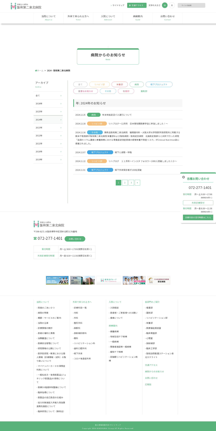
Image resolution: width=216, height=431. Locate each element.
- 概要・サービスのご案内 (49, 317)
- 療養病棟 (114, 331)
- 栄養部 (149, 322)
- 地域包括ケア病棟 (118, 336)
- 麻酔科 (76, 328)
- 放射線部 (150, 343)
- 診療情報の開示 (45, 328)
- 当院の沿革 (42, 322)
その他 (108, 91)
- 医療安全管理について (48, 343)
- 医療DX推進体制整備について (51, 387)
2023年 (39, 127)
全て (80, 84)
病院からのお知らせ (154, 371)
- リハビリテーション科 (84, 343)
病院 (137, 84)
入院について (108, 17)
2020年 (39, 151)
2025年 (39, 111)
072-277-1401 (200, 188)
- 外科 (75, 317)
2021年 (39, 143)
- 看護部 (149, 307)
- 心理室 (149, 338)
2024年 (39, 119)
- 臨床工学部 (151, 348)
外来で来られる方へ (78, 17)
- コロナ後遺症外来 (82, 358)
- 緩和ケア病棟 (116, 351)
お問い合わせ (167, 17)
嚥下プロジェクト (159, 84)
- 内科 (75, 312)
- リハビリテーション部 (156, 317)
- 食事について (116, 317)
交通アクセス (137, 5)
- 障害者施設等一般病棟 (120, 346)
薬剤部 (144, 91)
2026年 (39, 103)
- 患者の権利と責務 (46, 333)
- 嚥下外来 (78, 353)
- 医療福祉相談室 (153, 328)
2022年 (39, 135)
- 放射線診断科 (80, 333)
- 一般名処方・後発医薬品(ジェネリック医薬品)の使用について (51, 378)
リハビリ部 (99, 84)
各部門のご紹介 (152, 301)
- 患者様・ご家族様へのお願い (123, 312)
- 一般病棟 (114, 341)
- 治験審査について (46, 338)
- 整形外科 (78, 322)
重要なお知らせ (85, 91)
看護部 (126, 91)
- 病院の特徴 (42, 312)
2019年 (39, 159)
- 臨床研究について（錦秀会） (51, 411)
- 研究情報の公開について (49, 348)
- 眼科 (75, 338)
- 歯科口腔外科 (80, 348)
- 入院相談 (114, 307)
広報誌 (148, 384)
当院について (48, 17)
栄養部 (120, 84)
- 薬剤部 (149, 312)
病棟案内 (138, 17)
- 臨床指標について (46, 392)
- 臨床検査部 (151, 333)
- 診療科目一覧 (80, 307)
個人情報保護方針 (102, 425)
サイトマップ (118, 5)
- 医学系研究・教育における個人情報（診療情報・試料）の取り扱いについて (51, 357)
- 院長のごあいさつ (46, 307)
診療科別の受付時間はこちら (198, 217)
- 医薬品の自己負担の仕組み (50, 397)
